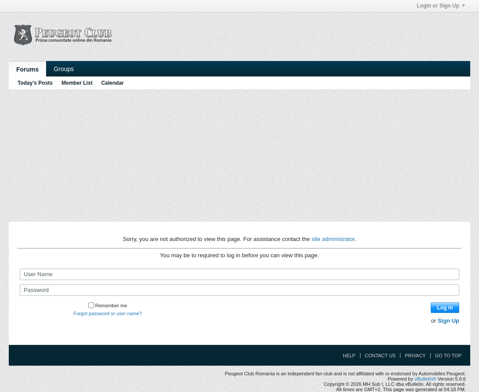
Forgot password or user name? (107, 313)
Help (349, 355)
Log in (445, 308)
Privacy (415, 355)
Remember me (107, 305)
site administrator (332, 239)
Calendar (112, 83)
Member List (77, 83)
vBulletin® (425, 378)
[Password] (239, 290)
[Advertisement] (239, 155)
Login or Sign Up (441, 6)
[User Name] (239, 274)
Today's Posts (35, 83)
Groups (64, 68)
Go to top (448, 355)
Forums (27, 69)
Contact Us (380, 355)
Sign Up (448, 320)
